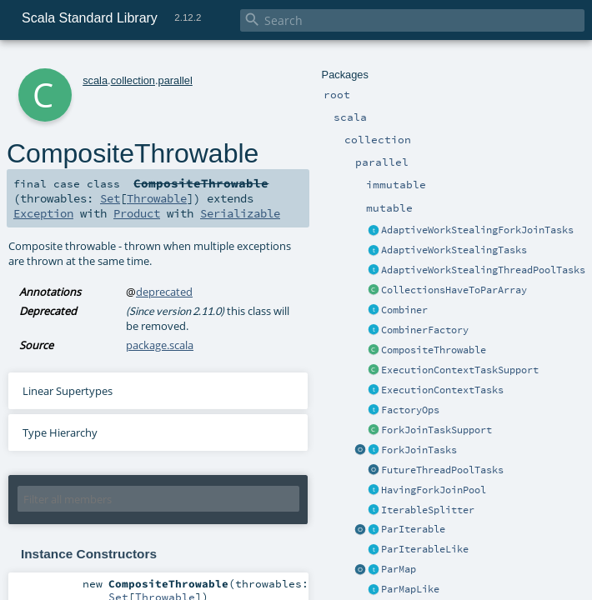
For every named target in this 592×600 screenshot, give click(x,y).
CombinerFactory (425, 330)
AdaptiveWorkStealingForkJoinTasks (477, 230)
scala (95, 80)
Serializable (240, 213)
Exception (43, 213)
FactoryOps (410, 410)
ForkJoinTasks (419, 450)
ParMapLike (410, 589)
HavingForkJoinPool (433, 490)
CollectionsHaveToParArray (454, 290)
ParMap (398, 569)
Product (136, 213)
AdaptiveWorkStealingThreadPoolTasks (483, 270)
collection (133, 80)
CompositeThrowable (433, 350)
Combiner (404, 310)
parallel (175, 80)
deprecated (164, 291)
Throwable (157, 198)
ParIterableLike (425, 549)
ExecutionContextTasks (442, 390)
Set (110, 198)
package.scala (159, 345)
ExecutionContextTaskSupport (460, 370)
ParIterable (413, 529)
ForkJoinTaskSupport (436, 430)
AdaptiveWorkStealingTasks (454, 250)
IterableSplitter (427, 510)
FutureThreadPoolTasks (442, 470)
